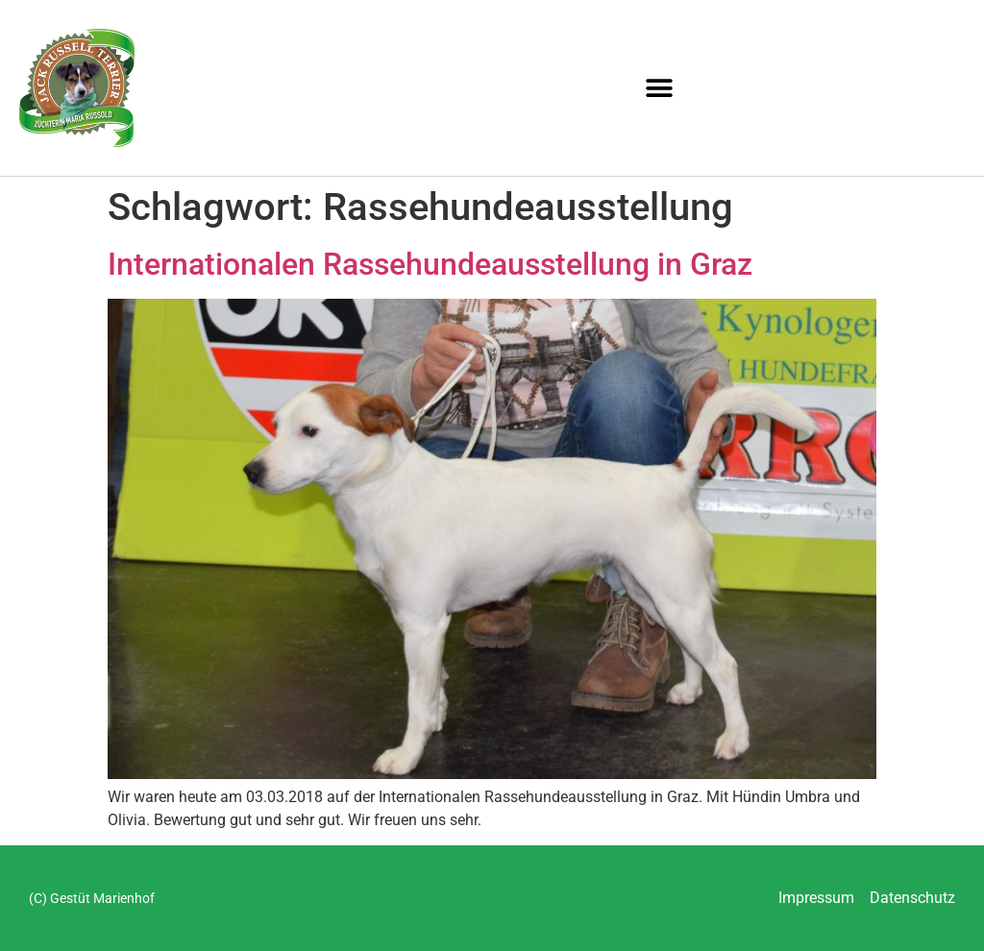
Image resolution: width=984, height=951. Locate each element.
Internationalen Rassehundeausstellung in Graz (430, 264)
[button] (659, 88)
